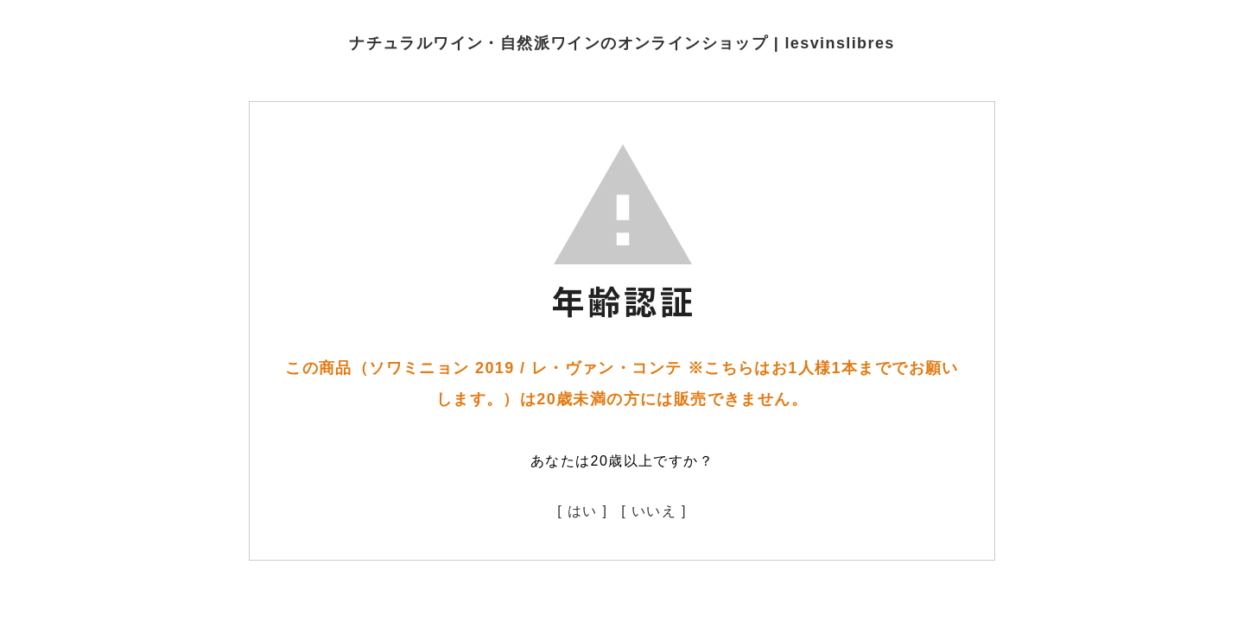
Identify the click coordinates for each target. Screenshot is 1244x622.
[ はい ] (582, 511)
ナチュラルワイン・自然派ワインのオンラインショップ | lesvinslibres (622, 43)
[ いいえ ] (654, 511)
